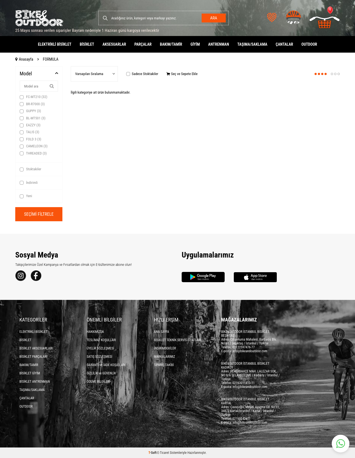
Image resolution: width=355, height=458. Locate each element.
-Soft (152, 453)
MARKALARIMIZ (164, 357)
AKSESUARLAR (114, 44)
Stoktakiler (30, 169)
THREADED (33, 153)
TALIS (29, 132)
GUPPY (30, 111)
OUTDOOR (309, 44)
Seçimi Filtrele (39, 214)
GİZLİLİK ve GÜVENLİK (101, 373)
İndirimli (29, 183)
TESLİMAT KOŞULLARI (101, 340)
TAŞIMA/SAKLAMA (252, 44)
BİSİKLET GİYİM (29, 373)
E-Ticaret (163, 453)
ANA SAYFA (161, 332)
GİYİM (195, 44)
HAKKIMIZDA (95, 332)
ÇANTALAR (284, 44)
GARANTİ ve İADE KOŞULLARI (106, 365)
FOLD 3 (30, 139)
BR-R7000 (32, 104)
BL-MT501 (32, 118)
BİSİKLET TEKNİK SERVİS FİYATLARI (177, 340)
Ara (213, 18)
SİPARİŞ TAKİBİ (164, 365)
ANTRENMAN (218, 44)
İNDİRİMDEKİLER (165, 348)
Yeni (26, 196)
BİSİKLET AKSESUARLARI (36, 348)
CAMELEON (33, 146)
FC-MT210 (33, 97)
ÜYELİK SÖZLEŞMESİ (100, 348)
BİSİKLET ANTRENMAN (34, 382)
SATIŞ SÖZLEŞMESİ (99, 357)
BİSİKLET (87, 44)
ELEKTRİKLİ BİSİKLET (55, 44)
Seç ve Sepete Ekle (181, 74)
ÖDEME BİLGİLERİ (98, 382)
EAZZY (30, 125)
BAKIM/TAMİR (171, 44)
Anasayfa (24, 59)
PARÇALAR (142, 44)
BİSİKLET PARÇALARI (33, 357)
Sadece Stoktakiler (142, 74)
